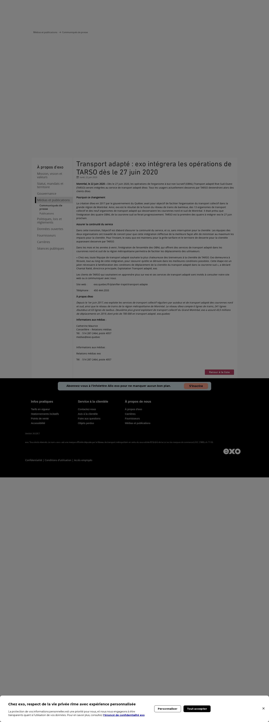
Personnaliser (167, 708)
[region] (134, 709)
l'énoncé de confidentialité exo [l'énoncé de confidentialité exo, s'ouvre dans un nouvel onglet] (124, 715)
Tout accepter (197, 708)
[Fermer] (263, 708)
